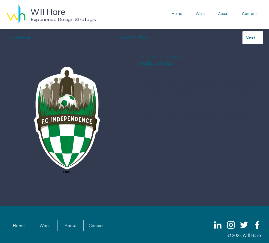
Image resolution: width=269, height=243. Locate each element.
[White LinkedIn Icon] (218, 225)
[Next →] (252, 37)
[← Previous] (19, 37)
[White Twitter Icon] (244, 225)
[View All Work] (134, 37)
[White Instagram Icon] (231, 225)
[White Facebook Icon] (257, 225)
